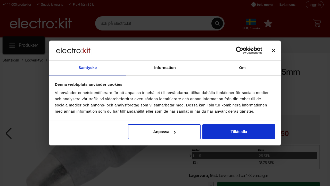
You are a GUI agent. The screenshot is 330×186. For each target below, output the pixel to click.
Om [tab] (242, 67)
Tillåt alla (238, 131)
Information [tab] (165, 67)
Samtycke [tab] (88, 67)
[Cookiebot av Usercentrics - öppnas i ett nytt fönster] (239, 50)
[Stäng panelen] (273, 50)
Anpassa (164, 131)
